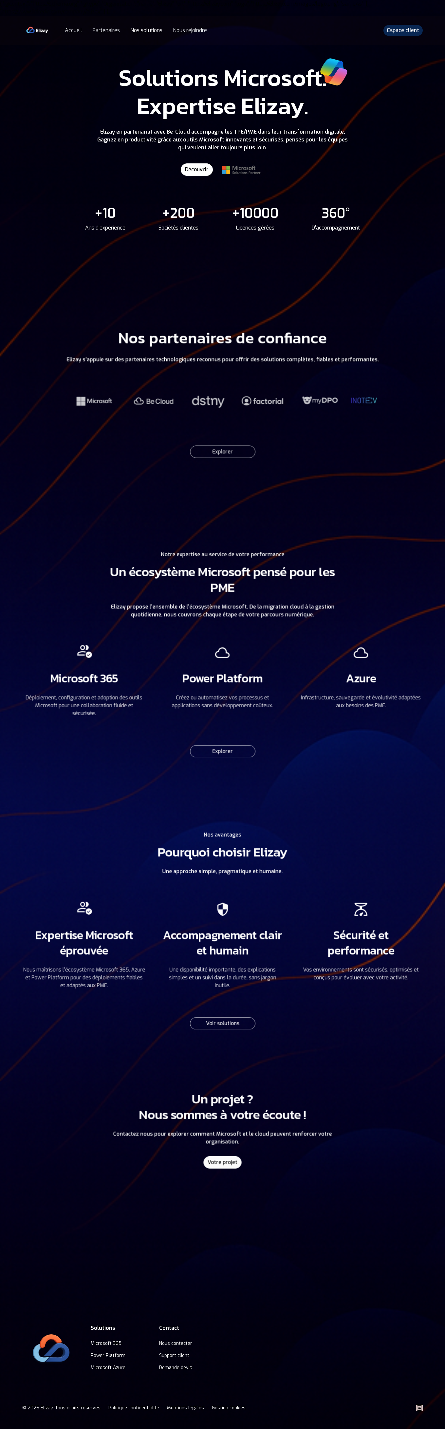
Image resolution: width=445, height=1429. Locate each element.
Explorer (222, 448)
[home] (37, 30)
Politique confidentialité (133, 1408)
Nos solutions (146, 30)
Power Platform (108, 1355)
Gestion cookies (229, 1408)
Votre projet (222, 1160)
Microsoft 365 (106, 1343)
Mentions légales (185, 1408)
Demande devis (175, 1367)
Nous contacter (175, 1343)
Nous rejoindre (190, 30)
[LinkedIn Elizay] (419, 1408)
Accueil (73, 30)
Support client (174, 1355)
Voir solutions (222, 1018)
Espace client (403, 30)
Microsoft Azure (108, 1367)
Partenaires (106, 30)
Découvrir (197, 169)
